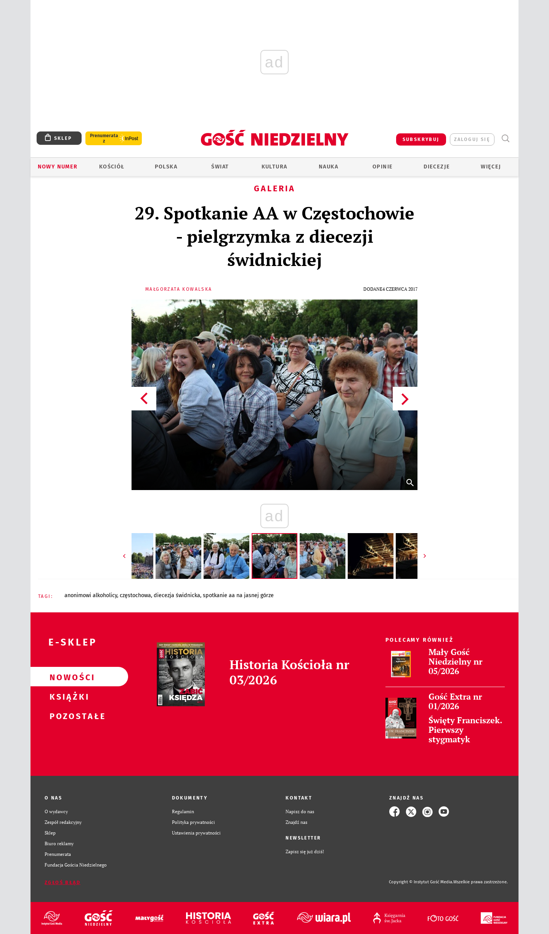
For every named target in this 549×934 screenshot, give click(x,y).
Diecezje (437, 166)
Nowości (67, 677)
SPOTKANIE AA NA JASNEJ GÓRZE (238, 595)
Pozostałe (67, 715)
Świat (220, 166)
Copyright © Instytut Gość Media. (421, 882)
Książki (67, 696)
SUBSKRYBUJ (421, 139)
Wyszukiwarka (505, 138)
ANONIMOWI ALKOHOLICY (90, 595)
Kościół (112, 166)
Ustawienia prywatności (196, 833)
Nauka (328, 166)
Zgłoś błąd (62, 882)
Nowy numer (58, 166)
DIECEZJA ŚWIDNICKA (177, 595)
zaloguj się (472, 139)
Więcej (491, 166)
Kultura (274, 166)
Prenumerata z (104, 138)
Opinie (382, 166)
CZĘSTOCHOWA (135, 595)
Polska (166, 166)
